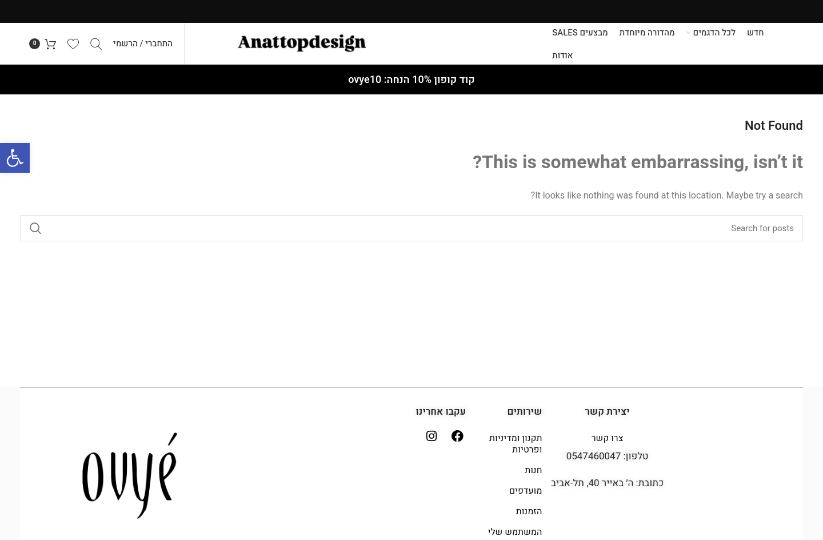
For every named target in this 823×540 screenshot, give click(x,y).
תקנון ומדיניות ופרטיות (515, 448)
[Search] (96, 45)
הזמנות (529, 516)
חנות (533, 475)
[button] (15, 158)
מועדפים (525, 495)
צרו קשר (608, 443)
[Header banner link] (411, 11)
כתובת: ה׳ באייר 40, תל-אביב (607, 488)
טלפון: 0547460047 (607, 461)
